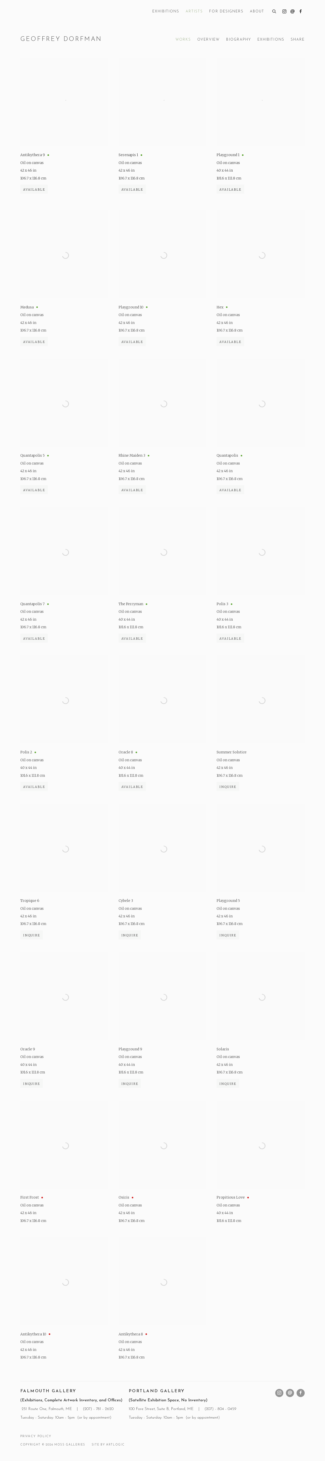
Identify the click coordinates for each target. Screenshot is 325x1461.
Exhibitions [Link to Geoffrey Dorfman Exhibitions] (270, 39)
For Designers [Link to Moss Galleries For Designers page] (226, 11)
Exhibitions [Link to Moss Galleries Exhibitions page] (165, 11)
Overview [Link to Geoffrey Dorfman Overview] (208, 39)
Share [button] (298, 39)
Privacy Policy (35, 1436)
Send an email (292, 12)
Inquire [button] (227, 803)
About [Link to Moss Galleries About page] (257, 11)
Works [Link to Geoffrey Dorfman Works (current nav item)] (183, 39)
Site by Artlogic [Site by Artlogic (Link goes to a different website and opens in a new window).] (108, 1444)
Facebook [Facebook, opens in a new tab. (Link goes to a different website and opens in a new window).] (301, 12)
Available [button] (34, 194)
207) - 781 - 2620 (99, 1409)
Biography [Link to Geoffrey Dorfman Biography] (238, 39)
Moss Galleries (58, 11)
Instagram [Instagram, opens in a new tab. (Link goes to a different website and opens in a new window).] (284, 12)
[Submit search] (274, 10)
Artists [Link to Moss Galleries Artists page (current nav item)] (194, 11)
